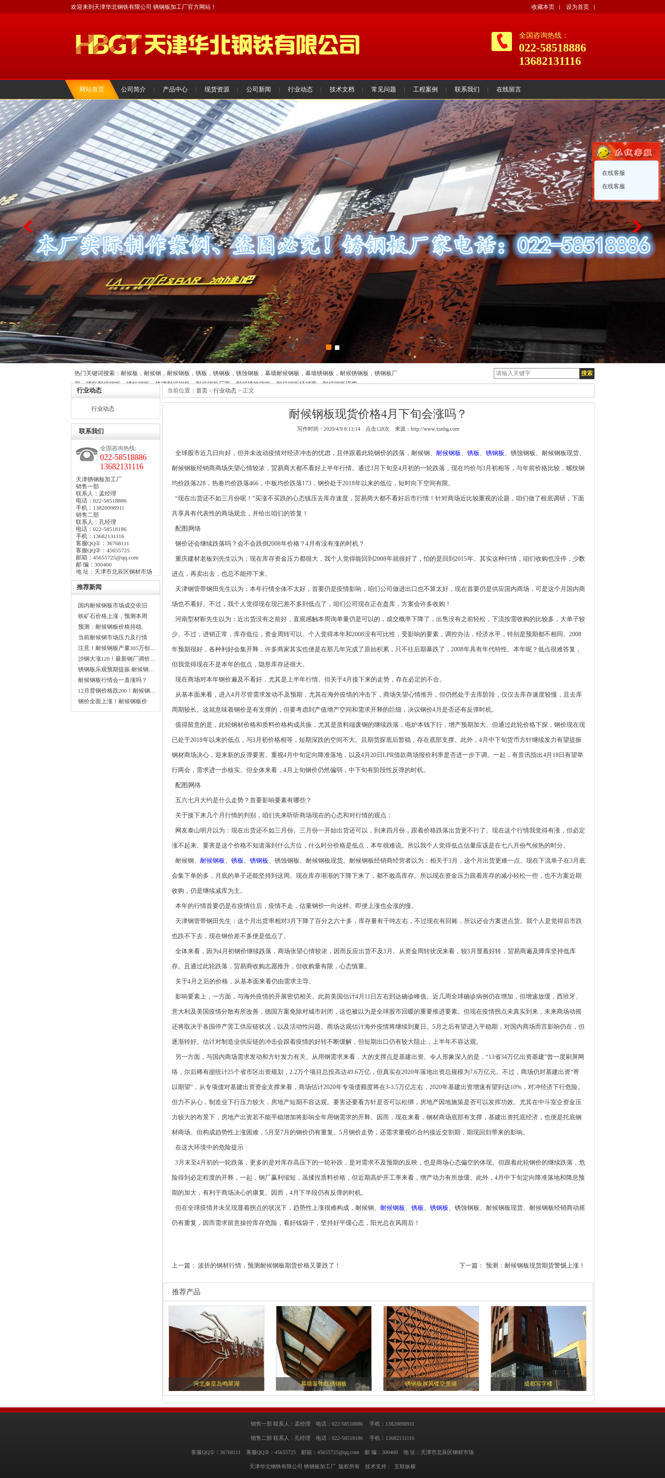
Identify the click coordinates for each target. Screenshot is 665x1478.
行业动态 (102, 408)
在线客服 (613, 173)
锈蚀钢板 (523, 453)
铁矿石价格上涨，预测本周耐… (112, 617)
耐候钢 (420, 453)
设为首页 (577, 7)
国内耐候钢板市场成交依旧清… (112, 606)
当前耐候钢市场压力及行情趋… (112, 638)
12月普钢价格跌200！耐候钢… (117, 690)
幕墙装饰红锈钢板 (324, 1383)
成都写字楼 (538, 1383)
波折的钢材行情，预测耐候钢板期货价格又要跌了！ (269, 1265)
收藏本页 (543, 7)
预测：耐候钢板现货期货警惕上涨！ (535, 1265)
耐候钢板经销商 (193, 468)
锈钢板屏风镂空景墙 (431, 1383)
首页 (202, 390)
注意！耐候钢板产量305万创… (117, 648)
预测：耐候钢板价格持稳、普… (112, 627)
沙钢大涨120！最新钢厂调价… (117, 658)
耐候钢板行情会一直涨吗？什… (112, 681)
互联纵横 (405, 1466)
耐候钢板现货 (560, 453)
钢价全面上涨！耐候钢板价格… (112, 702)
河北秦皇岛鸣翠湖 (216, 1383)
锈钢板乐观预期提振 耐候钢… (116, 669)
